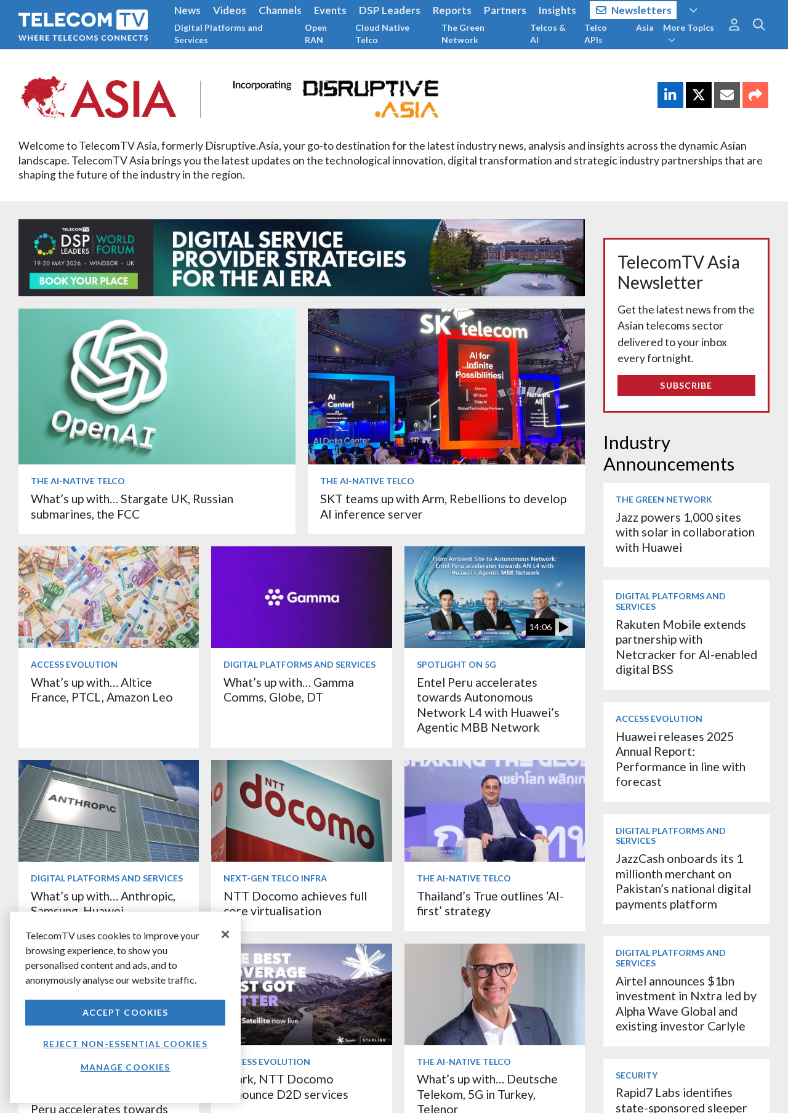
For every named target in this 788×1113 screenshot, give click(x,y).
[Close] (225, 934)
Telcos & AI (548, 33)
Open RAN (316, 33)
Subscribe (686, 385)
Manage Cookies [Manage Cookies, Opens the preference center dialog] (126, 1067)
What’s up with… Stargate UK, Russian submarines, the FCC (132, 506)
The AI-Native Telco (78, 481)
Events (330, 10)
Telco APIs (595, 33)
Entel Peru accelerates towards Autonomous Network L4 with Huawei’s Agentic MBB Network (488, 704)
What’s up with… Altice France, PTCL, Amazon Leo (102, 689)
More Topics (688, 33)
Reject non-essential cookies (125, 1043)
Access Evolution (74, 664)
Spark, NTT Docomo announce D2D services (285, 1086)
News (187, 10)
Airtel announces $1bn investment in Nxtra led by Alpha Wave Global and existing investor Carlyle (686, 1003)
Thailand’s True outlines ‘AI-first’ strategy (490, 903)
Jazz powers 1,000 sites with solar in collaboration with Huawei (685, 532)
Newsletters (634, 10)
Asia (645, 27)
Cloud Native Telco (382, 33)
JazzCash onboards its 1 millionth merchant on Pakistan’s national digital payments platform (683, 880)
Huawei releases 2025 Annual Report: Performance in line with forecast (681, 758)
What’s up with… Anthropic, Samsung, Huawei (103, 903)
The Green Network (462, 33)
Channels (280, 10)
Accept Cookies (125, 1012)
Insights (557, 10)
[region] (125, 1007)
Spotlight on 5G (456, 664)
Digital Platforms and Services (218, 33)
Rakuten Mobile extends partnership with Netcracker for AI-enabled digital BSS (686, 646)
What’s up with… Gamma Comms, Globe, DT (288, 689)
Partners (505, 10)
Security (636, 1075)
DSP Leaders (389, 10)
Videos (229, 10)
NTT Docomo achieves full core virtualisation (295, 903)
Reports (452, 10)
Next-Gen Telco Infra (275, 878)
